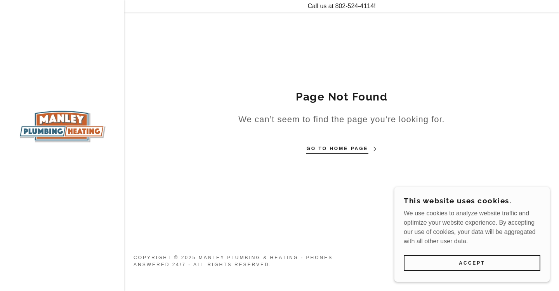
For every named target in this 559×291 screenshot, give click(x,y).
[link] (62, 125)
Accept (472, 263)
